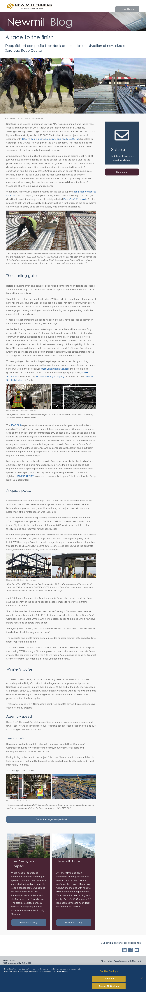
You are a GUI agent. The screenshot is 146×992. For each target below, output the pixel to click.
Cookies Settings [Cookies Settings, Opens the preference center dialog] (109, 972)
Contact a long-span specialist (51, 819)
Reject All (109, 979)
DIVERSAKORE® (25, 476)
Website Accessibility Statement (127, 961)
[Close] (142, 979)
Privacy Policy (106, 961)
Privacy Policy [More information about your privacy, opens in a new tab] (62, 972)
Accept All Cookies (109, 987)
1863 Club (16, 425)
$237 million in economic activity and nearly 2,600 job (50, 139)
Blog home (122, 172)
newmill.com (127, 9)
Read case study (28, 922)
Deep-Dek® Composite (75, 199)
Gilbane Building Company (50, 376)
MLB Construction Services (55, 369)
